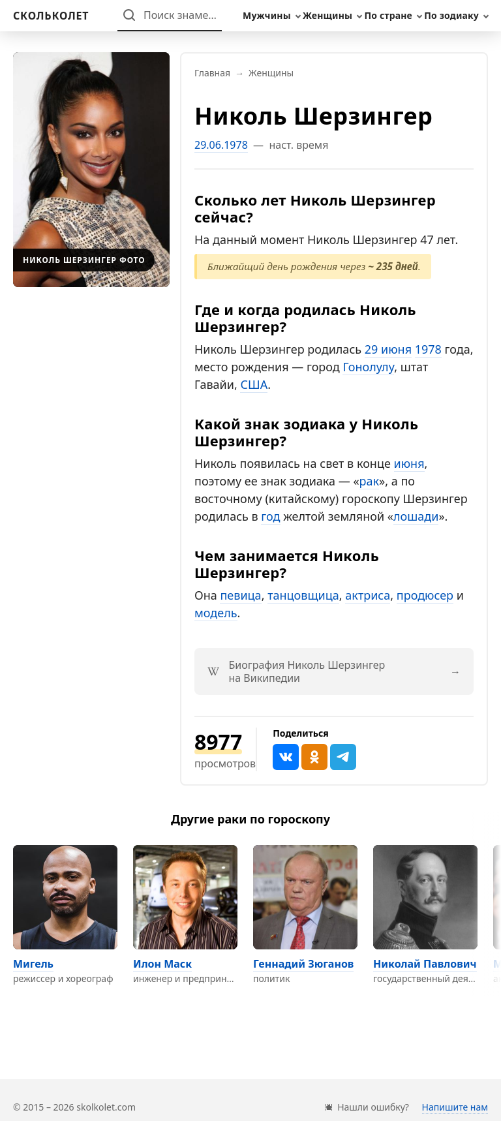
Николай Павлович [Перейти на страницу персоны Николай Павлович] (425, 964)
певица (240, 595)
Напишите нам (455, 1107)
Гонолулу (368, 367)
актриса (367, 595)
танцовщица (303, 595)
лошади (415, 516)
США (253, 384)
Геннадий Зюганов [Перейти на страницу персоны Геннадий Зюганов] (303, 964)
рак (369, 481)
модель (215, 613)
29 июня (388, 349)
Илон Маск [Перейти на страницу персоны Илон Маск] (162, 964)
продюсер (425, 595)
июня (409, 463)
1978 (428, 349)
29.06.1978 (221, 145)
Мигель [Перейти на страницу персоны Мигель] (33, 964)
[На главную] (51, 15)
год (270, 516)
